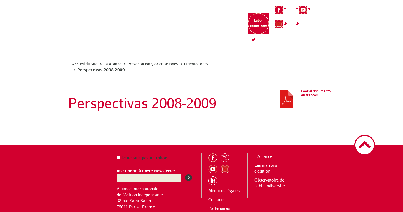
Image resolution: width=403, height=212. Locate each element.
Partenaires (219, 208)
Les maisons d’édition (189, 25)
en (329, 15)
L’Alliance (154, 22)
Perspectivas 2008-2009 (101, 69)
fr (329, 6)
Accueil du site (84, 63)
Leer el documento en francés (316, 93)
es (329, 25)
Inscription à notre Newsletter (146, 170)
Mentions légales (224, 190)
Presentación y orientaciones (152, 63)
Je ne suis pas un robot (142, 157)
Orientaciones (196, 63)
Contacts (216, 199)
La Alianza (112, 63)
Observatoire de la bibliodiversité (224, 28)
